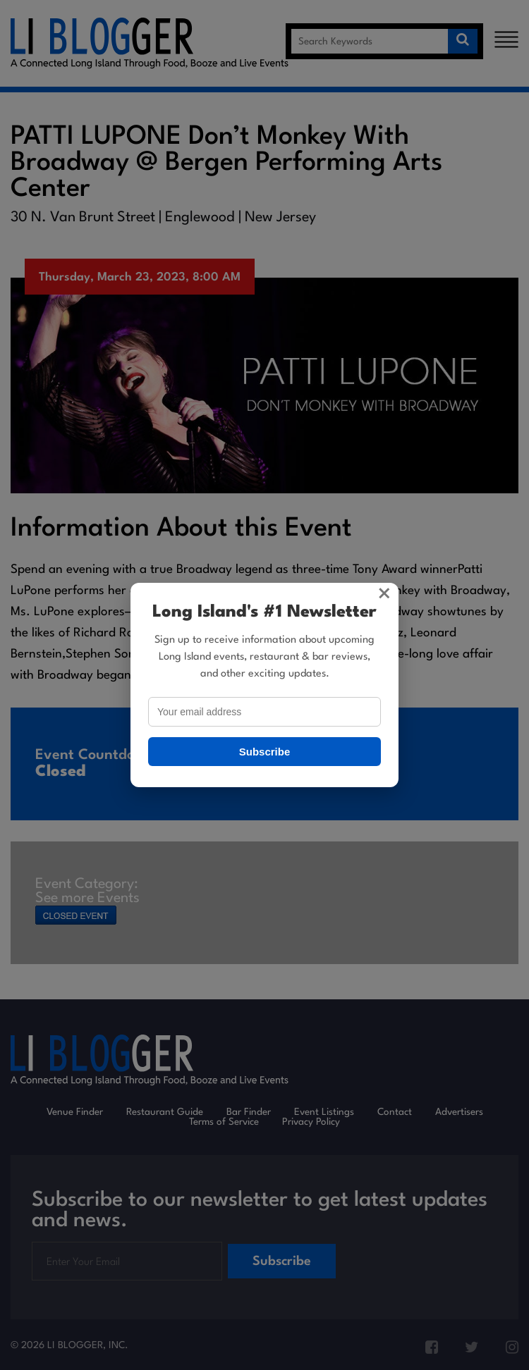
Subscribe (265, 752)
